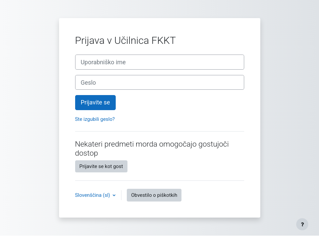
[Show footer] (302, 224)
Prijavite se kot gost (101, 166)
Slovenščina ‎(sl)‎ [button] (93, 195)
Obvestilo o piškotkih (154, 195)
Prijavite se (95, 102)
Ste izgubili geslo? (95, 119)
